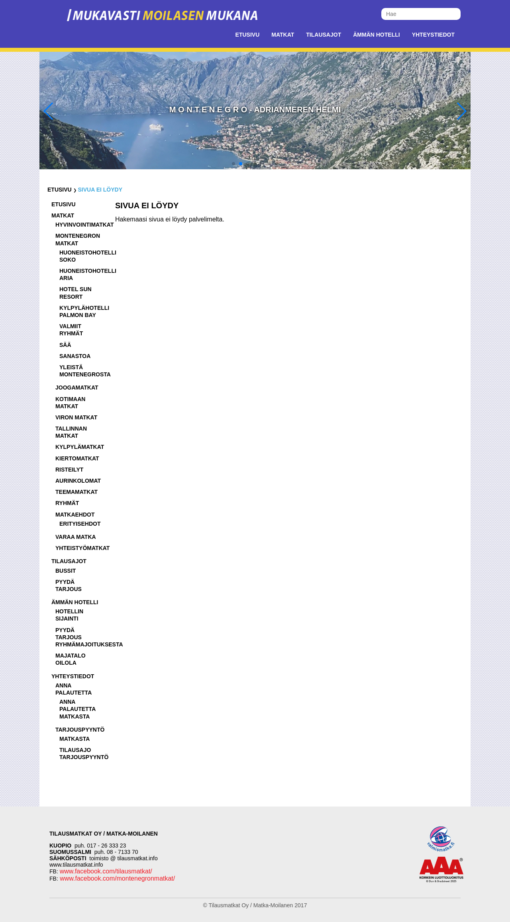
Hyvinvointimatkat (84, 224)
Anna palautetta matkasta (77, 709)
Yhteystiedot (433, 34)
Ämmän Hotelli (376, 34)
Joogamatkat (76, 387)
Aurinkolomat (78, 481)
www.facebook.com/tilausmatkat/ (106, 871)
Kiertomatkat (77, 458)
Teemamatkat (76, 492)
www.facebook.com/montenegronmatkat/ (116, 878)
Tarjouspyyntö (79, 729)
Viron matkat (76, 417)
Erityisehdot (79, 524)
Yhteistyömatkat (82, 548)
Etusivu (247, 34)
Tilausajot (323, 34)
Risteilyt (69, 469)
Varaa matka (75, 537)
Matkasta (74, 739)
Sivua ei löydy (100, 189)
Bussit (65, 571)
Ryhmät (67, 503)
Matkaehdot (75, 514)
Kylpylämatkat (79, 447)
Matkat (282, 34)
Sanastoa (74, 356)
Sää (65, 345)
